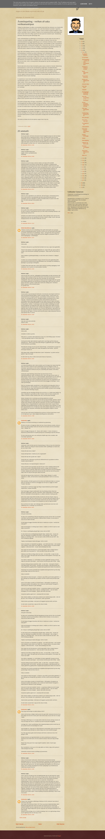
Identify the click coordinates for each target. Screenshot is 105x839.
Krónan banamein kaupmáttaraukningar (85, 104)
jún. (83, 169)
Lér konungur (85, 57)
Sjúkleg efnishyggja (85, 135)
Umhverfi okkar (85, 84)
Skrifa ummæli (23, 817)
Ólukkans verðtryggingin (85, 147)
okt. (83, 160)
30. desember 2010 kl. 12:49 (27, 769)
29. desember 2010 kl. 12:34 (27, 269)
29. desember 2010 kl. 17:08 (27, 415)
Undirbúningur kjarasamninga (85, 114)
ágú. (83, 164)
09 (82, 183)
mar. (83, 175)
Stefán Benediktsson (26, 228)
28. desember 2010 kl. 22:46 (27, 145)
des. (83, 52)
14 (82, 41)
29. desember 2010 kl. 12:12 (27, 223)
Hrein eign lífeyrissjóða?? (85, 109)
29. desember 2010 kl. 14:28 (27, 314)
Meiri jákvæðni (85, 117)
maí (83, 171)
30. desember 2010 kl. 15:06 (27, 814)
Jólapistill (84, 89)
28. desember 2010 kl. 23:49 (27, 156)
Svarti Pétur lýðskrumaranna (85, 152)
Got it (90, 4)
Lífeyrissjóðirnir (85, 126)
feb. (83, 178)
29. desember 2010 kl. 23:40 (27, 606)
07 (82, 187)
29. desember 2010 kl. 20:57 (27, 507)
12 (82, 45)
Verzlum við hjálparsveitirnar (85, 80)
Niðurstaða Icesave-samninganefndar (85, 130)
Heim (40, 824)
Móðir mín (84, 155)
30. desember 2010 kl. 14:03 (27, 794)
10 (82, 50)
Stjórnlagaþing (85, 140)
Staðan (83, 138)
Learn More (83, 4)
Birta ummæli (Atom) (30, 827)
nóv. (83, 158)
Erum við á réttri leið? (85, 120)
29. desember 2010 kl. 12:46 (27, 287)
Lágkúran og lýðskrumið (85, 143)
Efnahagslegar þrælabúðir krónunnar (85, 93)
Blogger (59, 835)
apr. (83, 173)
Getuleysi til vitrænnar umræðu (85, 68)
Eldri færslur (60, 824)
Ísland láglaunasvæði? (85, 72)
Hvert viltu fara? (84, 87)
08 (82, 185)
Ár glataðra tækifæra (84, 54)
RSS (69, 212)
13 (82, 43)
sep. (83, 162)
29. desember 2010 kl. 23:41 (27, 704)
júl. (83, 167)
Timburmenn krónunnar (85, 76)
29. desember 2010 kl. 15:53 (27, 358)
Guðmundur (24, 420)
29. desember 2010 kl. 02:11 (27, 189)
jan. (83, 180)
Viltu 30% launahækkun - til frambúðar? (85, 98)
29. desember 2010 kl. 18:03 (27, 438)
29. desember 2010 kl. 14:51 (27, 324)
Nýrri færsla (19, 824)
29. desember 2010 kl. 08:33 (27, 203)
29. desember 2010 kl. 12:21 (27, 237)
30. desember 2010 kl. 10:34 (27, 753)
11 (82, 48)
